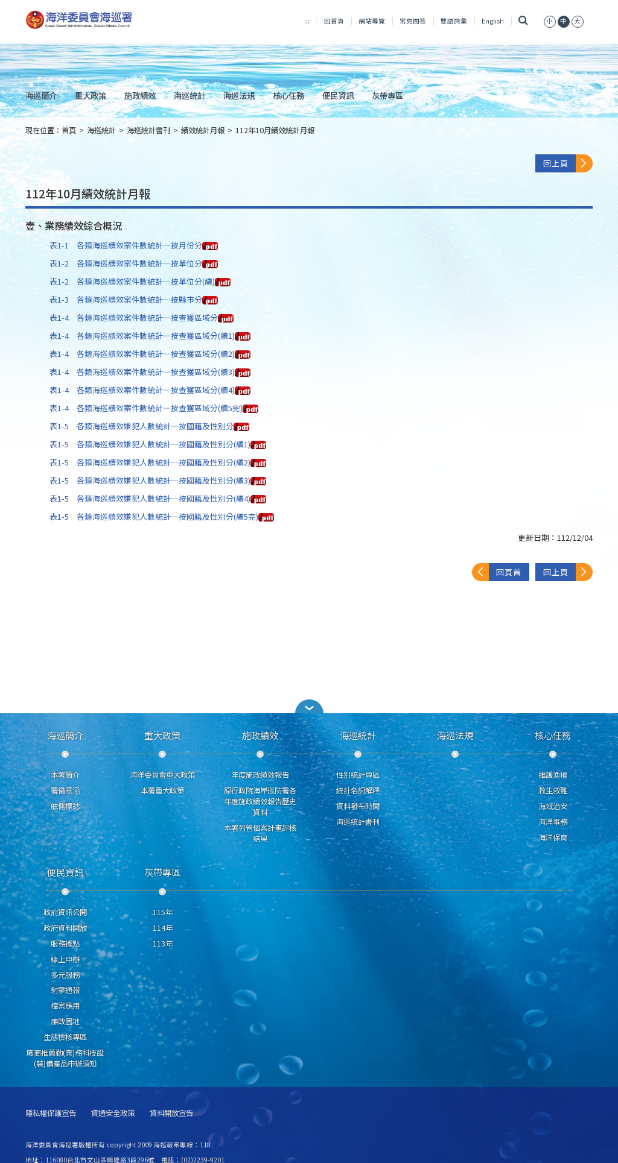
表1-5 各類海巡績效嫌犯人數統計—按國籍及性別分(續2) (157, 462)
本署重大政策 (162, 790)
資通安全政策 (113, 1113)
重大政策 (90, 95)
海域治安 (552, 806)
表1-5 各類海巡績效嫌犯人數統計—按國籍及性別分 (149, 426)
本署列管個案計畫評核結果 (260, 833)
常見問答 (413, 20)
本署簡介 (65, 774)
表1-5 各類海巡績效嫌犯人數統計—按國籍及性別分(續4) (157, 498)
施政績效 (140, 95)
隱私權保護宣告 (50, 1113)
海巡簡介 (41, 95)
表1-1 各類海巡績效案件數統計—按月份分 (133, 245)
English (493, 20)
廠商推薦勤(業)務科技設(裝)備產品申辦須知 (65, 1058)
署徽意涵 (65, 790)
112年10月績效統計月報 (274, 130)
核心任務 (288, 95)
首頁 (69, 130)
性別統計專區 (358, 774)
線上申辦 (65, 959)
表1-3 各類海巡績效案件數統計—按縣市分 (133, 299)
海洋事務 (552, 821)
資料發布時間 (358, 806)
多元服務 (65, 974)
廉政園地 (65, 1021)
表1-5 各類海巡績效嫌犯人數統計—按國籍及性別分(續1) (157, 444)
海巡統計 (189, 95)
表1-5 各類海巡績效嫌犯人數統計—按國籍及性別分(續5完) (161, 516)
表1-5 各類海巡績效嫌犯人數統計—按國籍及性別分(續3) (157, 480)
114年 (163, 927)
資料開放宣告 (171, 1113)
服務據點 (65, 943)
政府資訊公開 (65, 912)
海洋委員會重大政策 (162, 774)
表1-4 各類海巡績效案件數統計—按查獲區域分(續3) (149, 371)
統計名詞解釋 (358, 790)
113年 (163, 943)
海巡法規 (239, 95)
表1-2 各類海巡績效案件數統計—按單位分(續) (140, 281)
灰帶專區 (387, 95)
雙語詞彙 (454, 20)
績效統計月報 (203, 130)
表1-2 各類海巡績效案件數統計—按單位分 (133, 263)
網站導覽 (371, 20)
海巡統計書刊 (148, 130)
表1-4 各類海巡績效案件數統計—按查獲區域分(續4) (149, 390)
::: (307, 20)
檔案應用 (65, 1005)
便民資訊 (338, 95)
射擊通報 (65, 990)
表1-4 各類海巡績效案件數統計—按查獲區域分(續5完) (153, 408)
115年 (163, 912)
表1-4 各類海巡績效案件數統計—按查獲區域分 (141, 317)
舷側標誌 (65, 806)
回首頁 (334, 20)
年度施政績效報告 (260, 774)
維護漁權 (552, 774)
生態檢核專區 (65, 1037)
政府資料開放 (65, 927)
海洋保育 (552, 837)
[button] (309, 706)
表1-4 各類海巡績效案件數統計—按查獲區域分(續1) (149, 335)
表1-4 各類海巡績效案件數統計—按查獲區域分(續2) (149, 353)
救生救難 (552, 790)
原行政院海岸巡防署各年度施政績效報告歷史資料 (260, 801)
